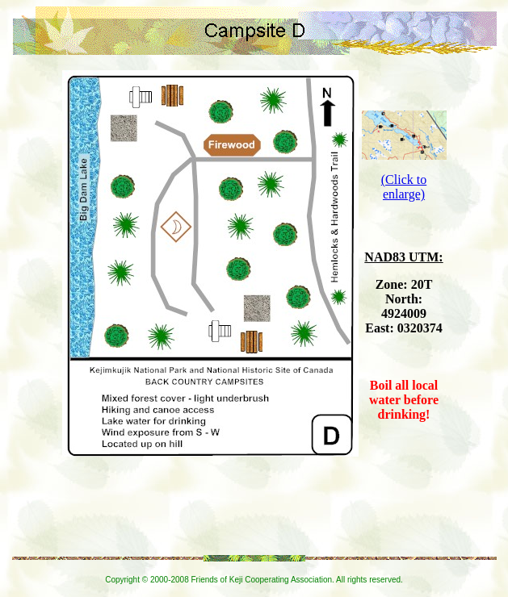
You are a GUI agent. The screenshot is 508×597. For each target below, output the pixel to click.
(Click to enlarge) (403, 187)
